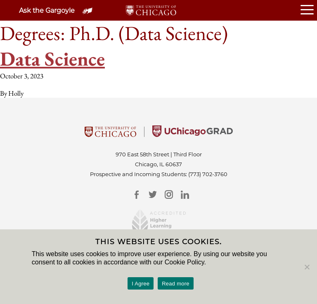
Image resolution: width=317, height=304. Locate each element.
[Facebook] (136, 194)
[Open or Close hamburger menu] (308, 10)
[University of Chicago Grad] (192, 134)
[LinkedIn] (185, 194)
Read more (175, 283)
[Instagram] (168, 194)
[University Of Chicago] (110, 134)
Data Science (52, 58)
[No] (307, 267)
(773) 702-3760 (207, 174)
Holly (16, 93)
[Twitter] (152, 194)
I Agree (140, 283)
